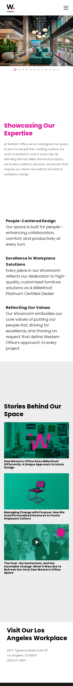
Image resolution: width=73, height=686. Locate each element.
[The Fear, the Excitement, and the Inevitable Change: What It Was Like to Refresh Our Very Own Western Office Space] (36, 527)
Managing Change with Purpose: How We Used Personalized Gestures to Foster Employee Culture (34, 515)
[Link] (11, 8)
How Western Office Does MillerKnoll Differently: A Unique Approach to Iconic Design (34, 464)
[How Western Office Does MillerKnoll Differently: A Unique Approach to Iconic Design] (36, 425)
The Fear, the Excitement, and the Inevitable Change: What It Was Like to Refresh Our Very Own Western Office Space (32, 567)
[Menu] (66, 8)
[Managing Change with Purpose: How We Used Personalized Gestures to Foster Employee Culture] (36, 476)
